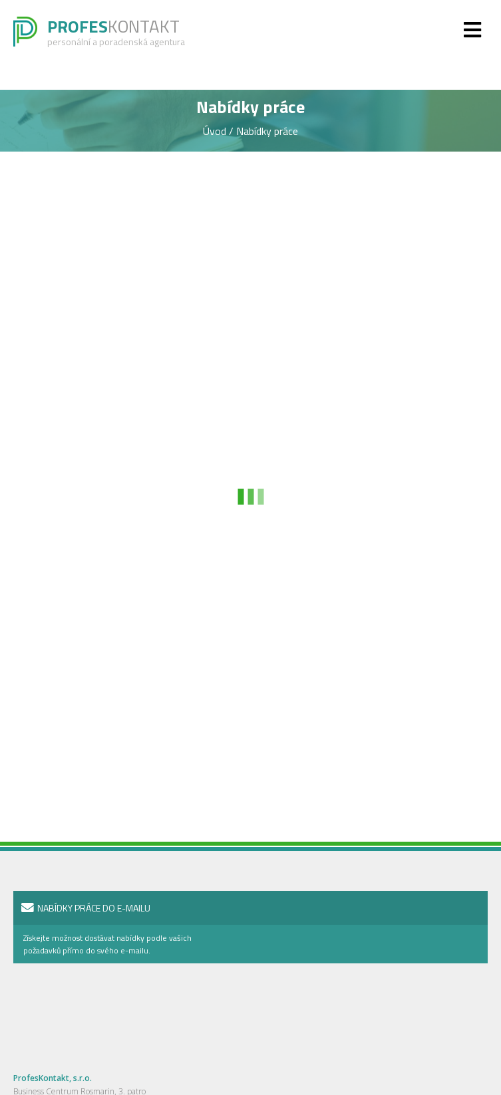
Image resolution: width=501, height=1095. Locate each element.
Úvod (216, 131)
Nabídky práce (267, 131)
